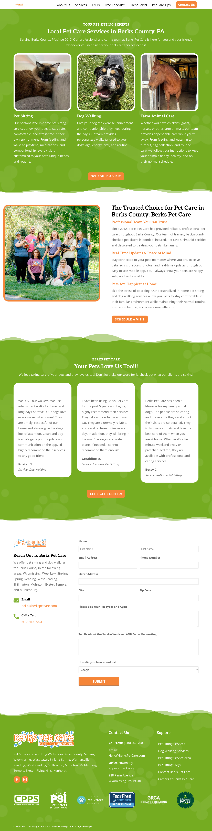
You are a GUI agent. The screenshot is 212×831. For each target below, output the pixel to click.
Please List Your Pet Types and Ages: (108, 607)
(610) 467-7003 (32, 622)
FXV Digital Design (82, 826)
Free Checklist (114, 5)
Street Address (93, 574)
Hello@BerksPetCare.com (127, 755)
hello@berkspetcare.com (39, 606)
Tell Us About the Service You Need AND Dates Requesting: (123, 634)
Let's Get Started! (106, 494)
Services (81, 5)
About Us (63, 5)
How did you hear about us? (103, 662)
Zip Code (150, 590)
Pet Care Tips (161, 5)
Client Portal (138, 5)
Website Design (59, 826)
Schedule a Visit (106, 176)
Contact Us (186, 5)
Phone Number (155, 557)
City (86, 590)
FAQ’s (96, 5)
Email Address (93, 557)
